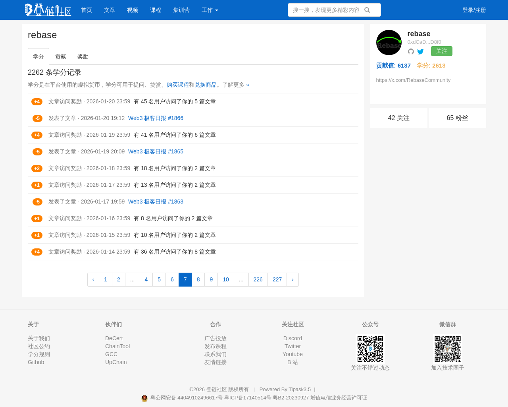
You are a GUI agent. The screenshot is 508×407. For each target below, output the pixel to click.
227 (277, 279)
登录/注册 (474, 10)
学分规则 (39, 354)
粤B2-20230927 (291, 398)
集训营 (181, 10)
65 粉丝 (457, 117)
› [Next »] (293, 279)
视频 (132, 10)
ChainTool (117, 346)
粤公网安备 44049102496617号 (182, 398)
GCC (111, 354)
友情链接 (215, 362)
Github (36, 362)
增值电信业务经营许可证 (338, 398)
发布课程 (215, 346)
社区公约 (39, 346)
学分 (38, 56)
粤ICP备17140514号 (247, 398)
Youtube (293, 354)
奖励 (83, 56)
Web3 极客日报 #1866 (155, 118)
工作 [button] (210, 10)
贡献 (60, 56)
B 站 (292, 362)
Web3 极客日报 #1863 (155, 201)
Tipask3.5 (300, 389)
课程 (155, 10)
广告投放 (215, 338)
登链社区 (217, 389)
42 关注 (399, 117)
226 (258, 279)
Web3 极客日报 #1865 (155, 151)
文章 (109, 10)
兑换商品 (205, 84)
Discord (292, 338)
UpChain (116, 362)
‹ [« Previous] (93, 279)
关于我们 (39, 338)
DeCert (114, 338)
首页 (86, 10)
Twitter (293, 346)
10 (226, 279)
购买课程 (178, 84)
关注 (441, 51)
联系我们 (215, 354)
